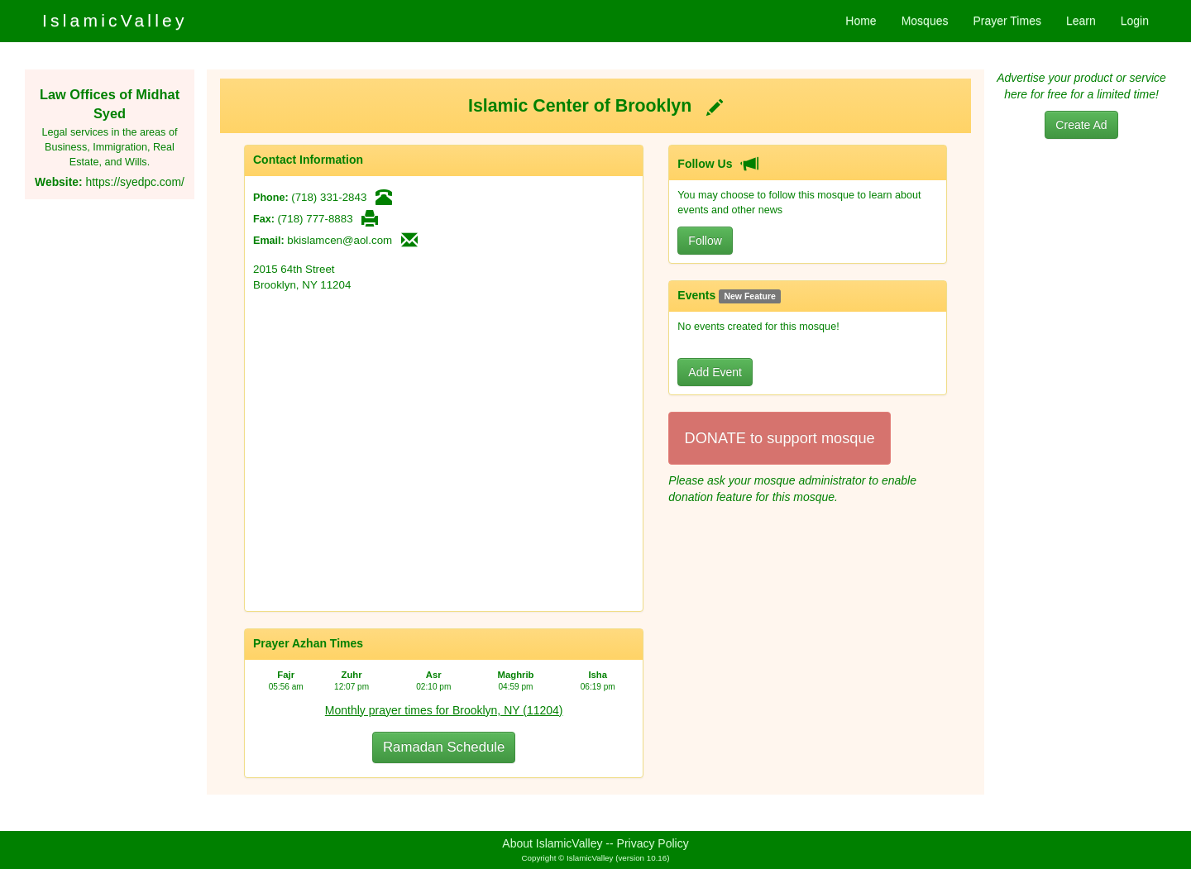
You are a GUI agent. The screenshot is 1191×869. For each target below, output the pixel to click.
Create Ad (1081, 124)
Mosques (925, 20)
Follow (704, 240)
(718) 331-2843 (328, 197)
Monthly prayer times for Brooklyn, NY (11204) (444, 710)
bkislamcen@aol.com (339, 240)
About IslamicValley (552, 843)
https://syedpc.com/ (134, 182)
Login (1135, 20)
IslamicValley (115, 20)
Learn (1081, 20)
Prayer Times (1006, 20)
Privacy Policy (653, 843)
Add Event (715, 372)
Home (860, 20)
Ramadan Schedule (444, 747)
